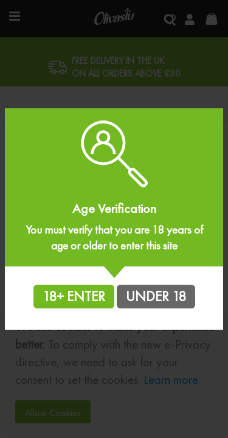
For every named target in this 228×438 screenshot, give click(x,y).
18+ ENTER (74, 296)
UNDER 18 (156, 296)
